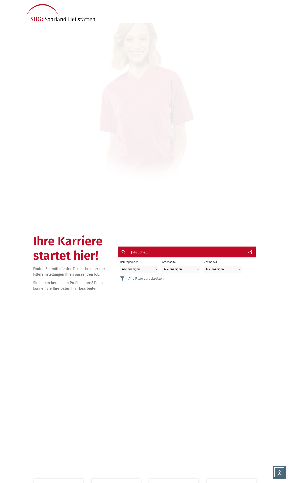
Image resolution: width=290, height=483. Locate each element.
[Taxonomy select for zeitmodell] (223, 269)
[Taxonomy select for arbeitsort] (181, 269)
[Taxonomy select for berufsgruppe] (139, 269)
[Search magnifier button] (123, 252)
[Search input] (187, 252)
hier (74, 288)
